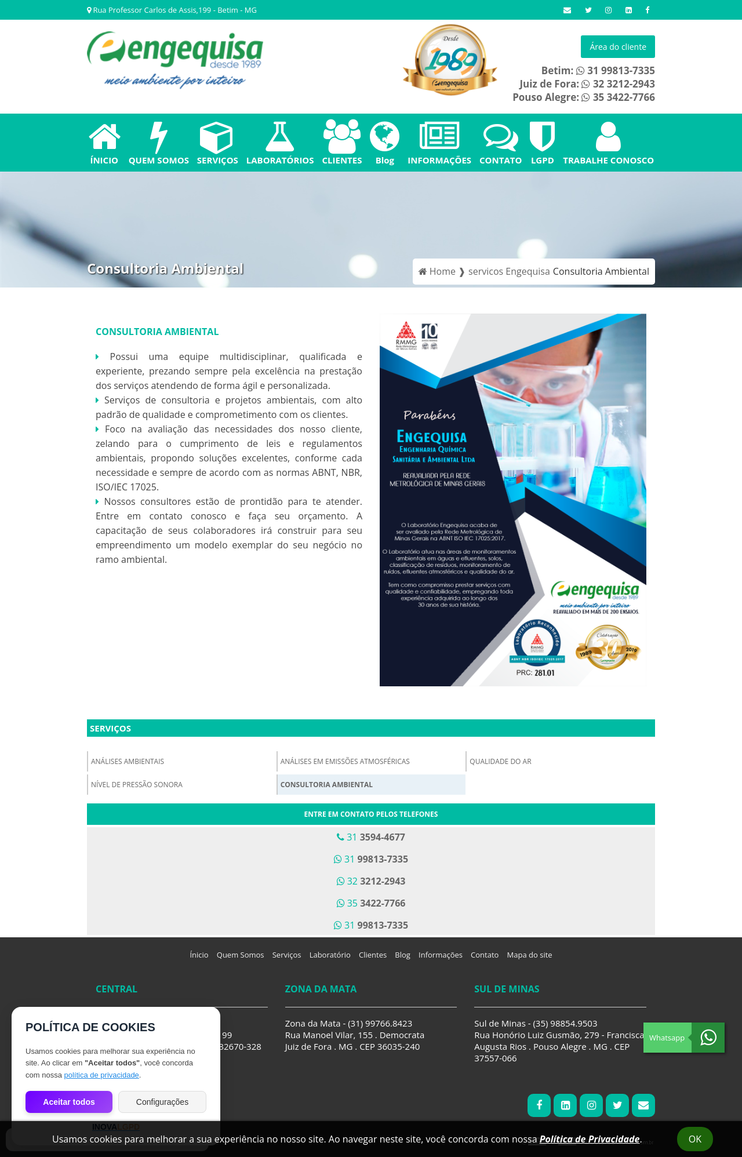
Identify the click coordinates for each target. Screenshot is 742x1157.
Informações (441, 954)
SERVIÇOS (217, 142)
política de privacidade (101, 1075)
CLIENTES (342, 142)
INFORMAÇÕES (439, 142)
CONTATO (500, 142)
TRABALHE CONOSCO (608, 142)
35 (371, 903)
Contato (485, 954)
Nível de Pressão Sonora (137, 784)
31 (371, 837)
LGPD (542, 142)
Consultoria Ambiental (327, 784)
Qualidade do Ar (500, 761)
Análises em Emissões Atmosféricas (345, 761)
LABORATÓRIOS (280, 142)
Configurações (162, 1102)
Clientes (373, 954)
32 (371, 881)
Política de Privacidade (590, 1139)
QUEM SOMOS (159, 142)
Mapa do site (529, 954)
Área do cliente (618, 46)
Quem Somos (240, 954)
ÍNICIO (104, 142)
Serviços (110, 728)
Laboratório (330, 954)
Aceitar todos (68, 1102)
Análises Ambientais (127, 761)
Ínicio (199, 954)
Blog (384, 142)
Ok (695, 1139)
